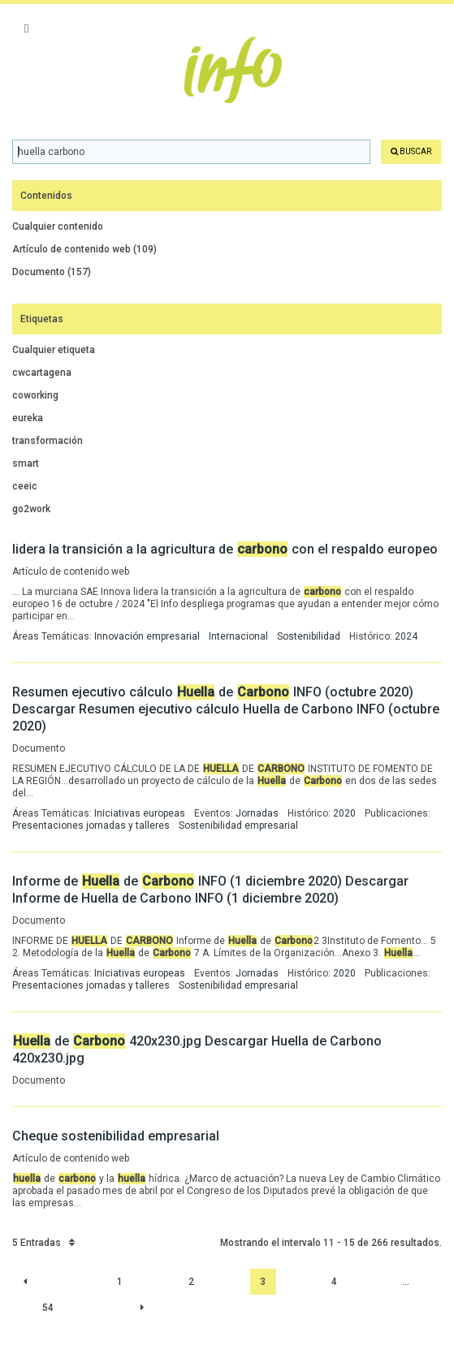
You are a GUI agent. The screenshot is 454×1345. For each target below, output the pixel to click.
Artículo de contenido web (84, 249)
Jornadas (257, 813)
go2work (31, 509)
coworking (35, 395)
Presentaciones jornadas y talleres (91, 825)
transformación (47, 440)
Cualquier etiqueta (53, 350)
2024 (406, 636)
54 (48, 1307)
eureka (27, 418)
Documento (51, 272)
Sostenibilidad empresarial (238, 825)
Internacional (238, 636)
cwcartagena (41, 372)
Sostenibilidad (308, 636)
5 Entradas (43, 1242)
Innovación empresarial (147, 636)
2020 (344, 813)
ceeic (24, 486)
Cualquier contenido (57, 226)
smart (25, 463)
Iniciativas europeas (139, 813)
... (405, 1281)
